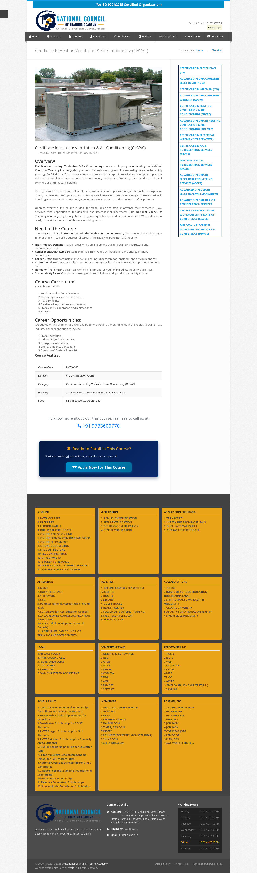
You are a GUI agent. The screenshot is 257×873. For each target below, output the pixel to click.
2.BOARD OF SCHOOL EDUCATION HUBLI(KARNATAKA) (185, 594)
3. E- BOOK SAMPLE (49, 526)
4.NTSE (105, 665)
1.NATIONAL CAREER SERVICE (119, 707)
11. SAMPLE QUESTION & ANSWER (58, 569)
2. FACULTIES (45, 522)
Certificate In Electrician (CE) (198, 70)
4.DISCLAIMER (46, 665)
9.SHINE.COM (109, 739)
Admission (98, 36)
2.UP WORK (108, 711)
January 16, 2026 (88, 153)
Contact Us (215, 36)
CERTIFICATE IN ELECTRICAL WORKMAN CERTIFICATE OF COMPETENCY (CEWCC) (197, 215)
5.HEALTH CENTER (112, 607)
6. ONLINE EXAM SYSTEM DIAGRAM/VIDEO (63, 538)
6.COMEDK (107, 673)
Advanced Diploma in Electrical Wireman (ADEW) (199, 192)
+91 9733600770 (99, 425)
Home (34, 36)
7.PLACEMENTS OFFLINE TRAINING (123, 611)
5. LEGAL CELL (46, 669)
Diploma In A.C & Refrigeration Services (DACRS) (196, 165)
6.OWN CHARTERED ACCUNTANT (58, 673)
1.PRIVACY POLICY (48, 653)
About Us (54, 36)
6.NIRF (168, 673)
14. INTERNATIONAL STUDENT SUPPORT (63, 565)
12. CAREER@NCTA (49, 557)
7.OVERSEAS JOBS (175, 731)
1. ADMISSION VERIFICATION (119, 518)
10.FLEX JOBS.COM (112, 743)
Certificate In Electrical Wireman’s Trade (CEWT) (197, 137)
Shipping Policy (163, 863)
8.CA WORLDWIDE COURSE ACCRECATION (63, 615)
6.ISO (40, 607)
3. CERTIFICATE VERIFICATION (119, 526)
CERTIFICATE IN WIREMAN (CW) (199, 89)
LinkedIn (217, 15)
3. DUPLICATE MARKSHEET (180, 526)
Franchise (192, 36)
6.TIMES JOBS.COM (113, 727)
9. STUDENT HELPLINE (51, 549)
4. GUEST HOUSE (111, 603)
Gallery (144, 36)
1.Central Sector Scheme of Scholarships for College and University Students (63, 709)
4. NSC (41, 599)
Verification (121, 36)
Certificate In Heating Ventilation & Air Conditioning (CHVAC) (195, 110)
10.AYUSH (170, 689)
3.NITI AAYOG (46, 596)
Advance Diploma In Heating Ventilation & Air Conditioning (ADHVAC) (200, 125)
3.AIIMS (105, 661)
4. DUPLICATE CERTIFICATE (54, 530)
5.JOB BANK (171, 723)
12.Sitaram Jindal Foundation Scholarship (63, 786)
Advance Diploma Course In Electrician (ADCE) (199, 81)
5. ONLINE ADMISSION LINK (54, 534)
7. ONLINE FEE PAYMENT (52, 542)
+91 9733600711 (214, 23)
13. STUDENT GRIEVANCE (53, 561)
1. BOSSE (169, 588)
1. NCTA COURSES (48, 518)
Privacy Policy (182, 863)
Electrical (217, 50)
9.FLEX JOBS (171, 739)
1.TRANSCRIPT (173, 518)
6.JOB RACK (171, 727)
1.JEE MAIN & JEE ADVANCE (117, 653)
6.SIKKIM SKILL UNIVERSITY (181, 615)
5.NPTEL (169, 669)
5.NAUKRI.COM (110, 723)
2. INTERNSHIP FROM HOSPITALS (185, 522)
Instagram (200, 15)
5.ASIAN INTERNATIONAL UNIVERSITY (188, 611)
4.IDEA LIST (171, 719)
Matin (71, 868)
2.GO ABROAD (173, 711)
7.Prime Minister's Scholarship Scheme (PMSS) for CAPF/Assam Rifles (61, 757)
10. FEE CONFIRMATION (52, 553)
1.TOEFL (169, 653)
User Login (214, 27)
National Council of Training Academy (86, 863)
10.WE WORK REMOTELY (179, 743)
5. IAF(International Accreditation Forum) (63, 603)
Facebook (184, 15)
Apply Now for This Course (98, 467)
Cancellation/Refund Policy (207, 863)
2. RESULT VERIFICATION (116, 522)
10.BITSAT (107, 689)
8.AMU (105, 681)
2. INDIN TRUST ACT (50, 592)
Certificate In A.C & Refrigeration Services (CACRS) (196, 150)
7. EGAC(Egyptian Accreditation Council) (62, 611)
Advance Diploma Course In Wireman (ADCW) (199, 97)
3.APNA (105, 715)
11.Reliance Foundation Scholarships (60, 782)
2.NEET (105, 657)
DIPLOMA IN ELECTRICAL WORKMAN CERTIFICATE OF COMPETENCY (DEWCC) (197, 229)
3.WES (168, 661)
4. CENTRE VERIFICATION (116, 530)
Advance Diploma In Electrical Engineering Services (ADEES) (196, 179)
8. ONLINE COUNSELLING (53, 546)
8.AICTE (169, 681)
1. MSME (42, 588)
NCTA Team (49, 153)
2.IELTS (168, 657)
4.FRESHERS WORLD (113, 719)
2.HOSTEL (107, 596)
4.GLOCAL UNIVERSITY (178, 607)
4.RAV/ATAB (171, 665)
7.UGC (168, 677)
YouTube (192, 15)
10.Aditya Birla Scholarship (54, 778)
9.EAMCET (107, 685)
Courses (75, 36)
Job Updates (168, 36)
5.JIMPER (106, 669)
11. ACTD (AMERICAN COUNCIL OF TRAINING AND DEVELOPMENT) (59, 633)
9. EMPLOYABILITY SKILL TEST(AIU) (186, 685)
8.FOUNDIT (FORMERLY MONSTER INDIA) (126, 735)
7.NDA (105, 677)
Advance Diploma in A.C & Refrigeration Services (197, 202)
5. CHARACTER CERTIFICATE (181, 530)
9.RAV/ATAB (45, 619)
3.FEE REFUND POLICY (50, 661)
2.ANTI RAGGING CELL (51, 657)
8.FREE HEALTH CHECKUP (116, 615)
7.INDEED (106, 731)
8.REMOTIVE (171, 735)
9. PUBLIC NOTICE (112, 619)
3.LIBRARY (107, 599)
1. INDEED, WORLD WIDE (179, 707)
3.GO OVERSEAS (174, 715)
